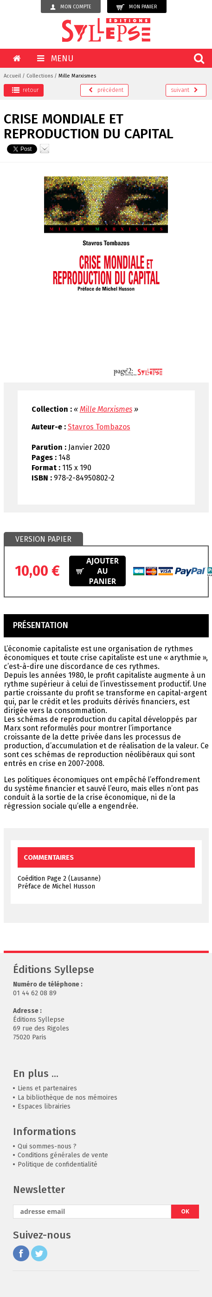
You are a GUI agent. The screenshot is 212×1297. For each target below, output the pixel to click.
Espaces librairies (44, 1106)
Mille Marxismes (77, 76)
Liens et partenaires (47, 1088)
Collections (39, 76)
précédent (106, 90)
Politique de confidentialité (57, 1164)
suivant (184, 90)
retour (25, 90)
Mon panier (136, 7)
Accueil (12, 76)
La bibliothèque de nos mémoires (67, 1098)
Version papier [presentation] (43, 539)
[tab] (43, 539)
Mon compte (70, 7)
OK (185, 1211)
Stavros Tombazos (99, 426)
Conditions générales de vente (63, 1155)
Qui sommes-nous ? (47, 1146)
